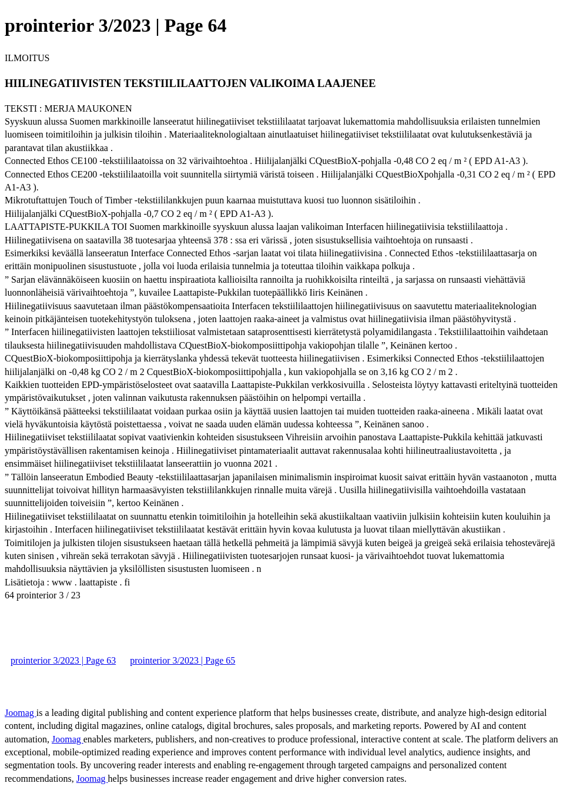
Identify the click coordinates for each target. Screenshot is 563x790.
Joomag (20, 713)
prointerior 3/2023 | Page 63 (63, 660)
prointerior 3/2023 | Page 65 (182, 660)
